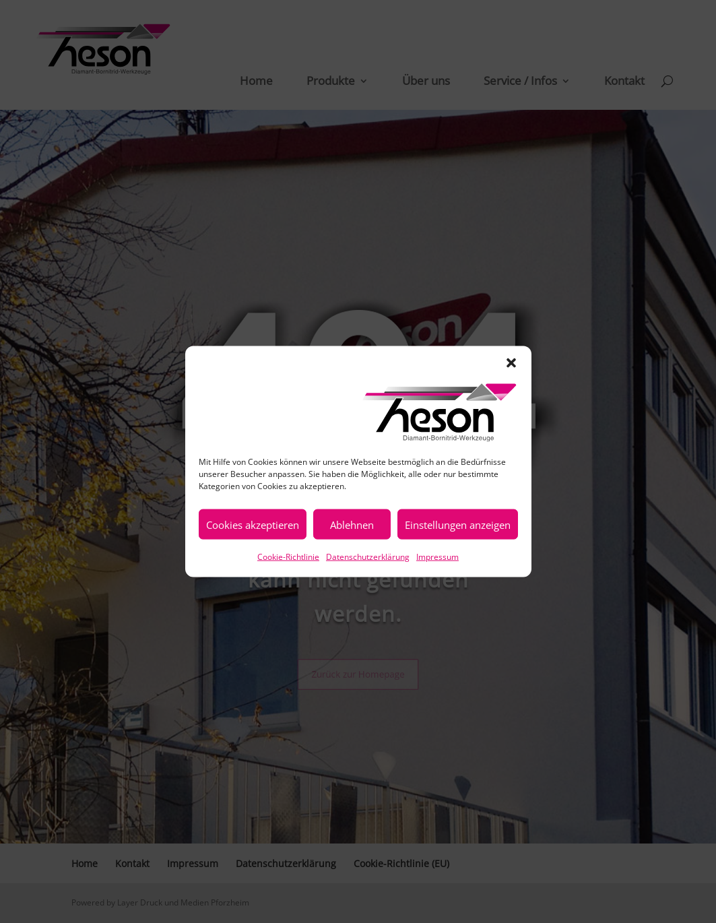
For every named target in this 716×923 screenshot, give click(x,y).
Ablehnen (352, 524)
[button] (511, 363)
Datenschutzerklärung (368, 557)
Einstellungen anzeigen (458, 524)
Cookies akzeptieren (252, 524)
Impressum (437, 557)
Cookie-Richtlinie (288, 557)
